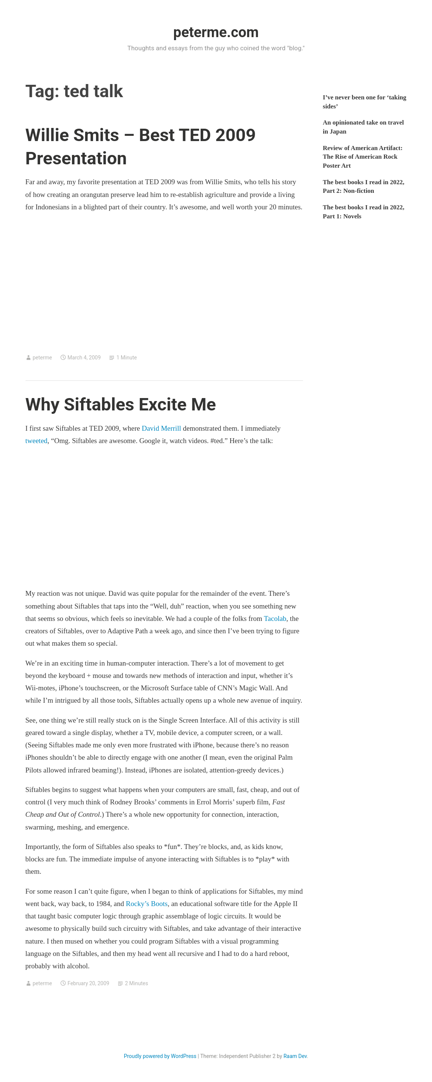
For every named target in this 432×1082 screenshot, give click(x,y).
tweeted (37, 441)
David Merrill (161, 428)
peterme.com (216, 32)
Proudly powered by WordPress (160, 1056)
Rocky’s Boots (147, 904)
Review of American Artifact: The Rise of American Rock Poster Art (363, 157)
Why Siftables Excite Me (121, 404)
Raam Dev (295, 1056)
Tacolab (275, 618)
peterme (42, 358)
